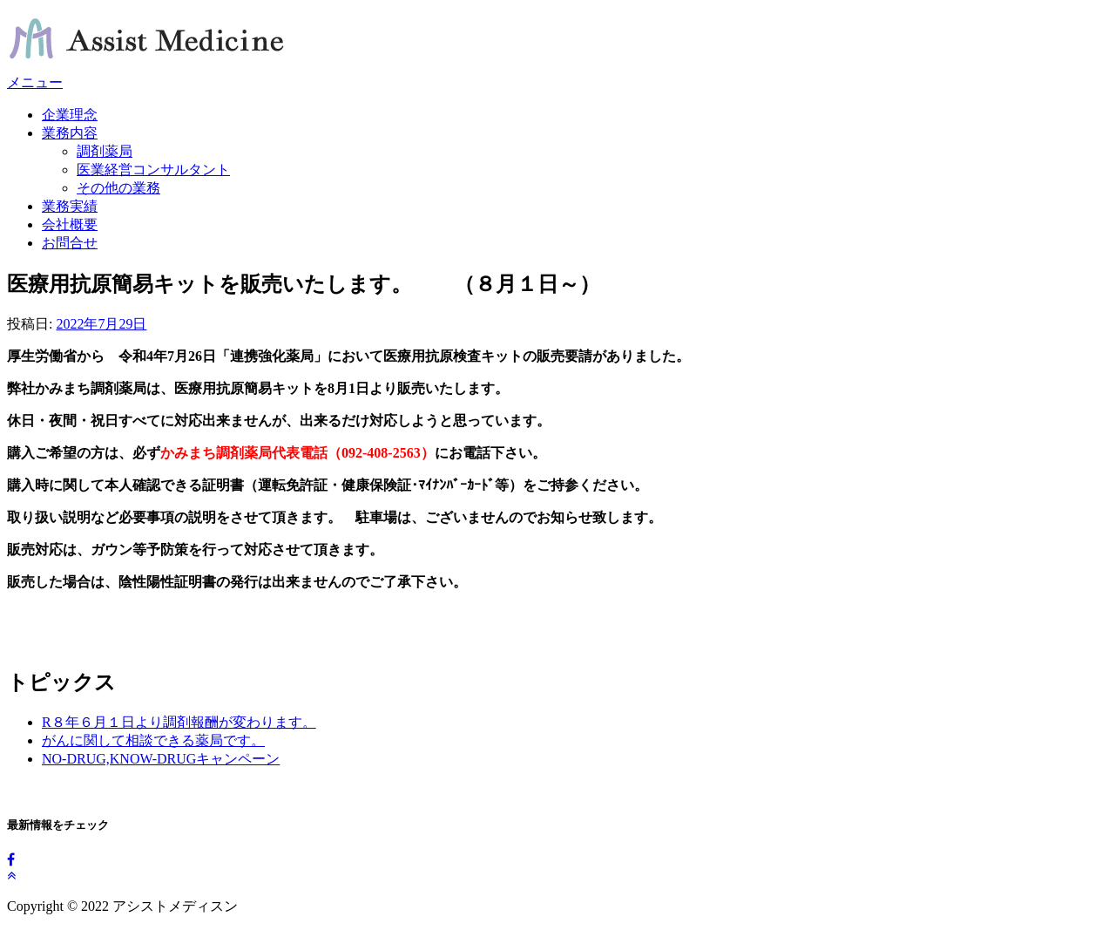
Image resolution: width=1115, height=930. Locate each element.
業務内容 (70, 133)
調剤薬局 (104, 151)
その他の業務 (118, 187)
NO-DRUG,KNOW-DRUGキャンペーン (161, 758)
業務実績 (70, 206)
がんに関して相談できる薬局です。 (153, 740)
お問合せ (70, 242)
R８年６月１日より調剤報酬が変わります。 (179, 722)
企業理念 (70, 114)
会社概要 (70, 224)
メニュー (35, 82)
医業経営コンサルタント (153, 169)
